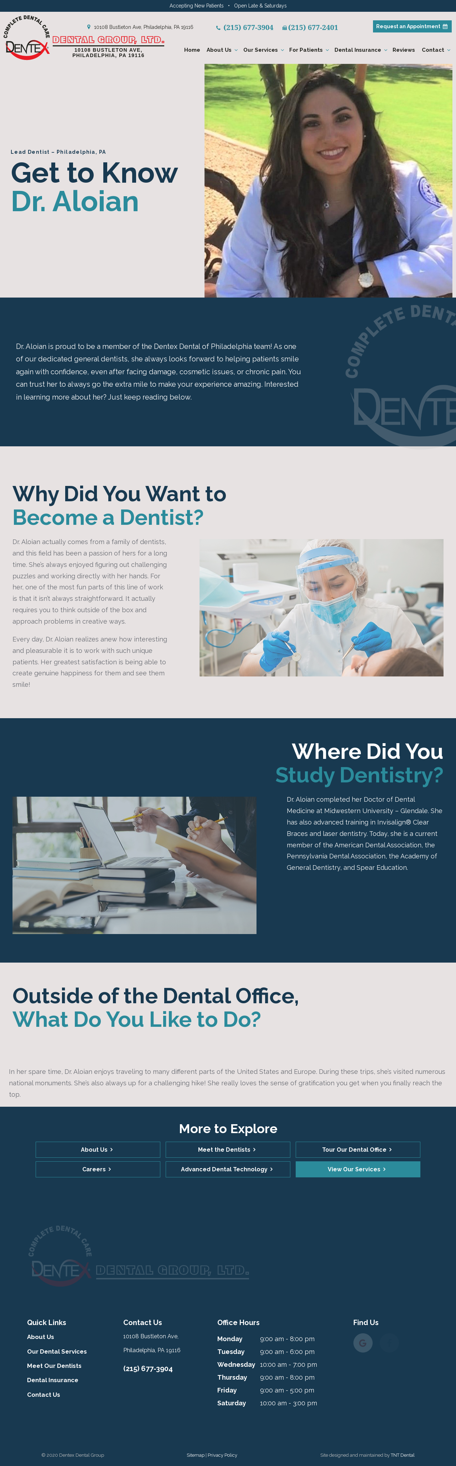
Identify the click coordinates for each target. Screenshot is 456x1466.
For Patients (310, 50)
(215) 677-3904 (148, 1368)
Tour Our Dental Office (354, 1149)
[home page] (92, 37)
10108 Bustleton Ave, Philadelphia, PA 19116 (139, 27)
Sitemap (195, 1455)
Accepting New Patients (197, 6)
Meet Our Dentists (54, 1365)
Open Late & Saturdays (260, 6)
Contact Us (43, 1394)
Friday (227, 1390)
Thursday (232, 1377)
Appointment (412, 26)
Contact (437, 50)
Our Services (264, 50)
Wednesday (236, 1364)
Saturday (231, 1403)
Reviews (404, 50)
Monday (230, 1339)
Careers (94, 1169)
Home (192, 50)
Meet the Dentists (224, 1149)
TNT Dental (403, 1455)
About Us (223, 50)
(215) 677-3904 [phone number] (244, 27)
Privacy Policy (222, 1455)
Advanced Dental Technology (224, 1169)
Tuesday (231, 1351)
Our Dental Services (57, 1351)
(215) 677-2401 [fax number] (310, 27)
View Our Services (354, 1169)
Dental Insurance (362, 50)
